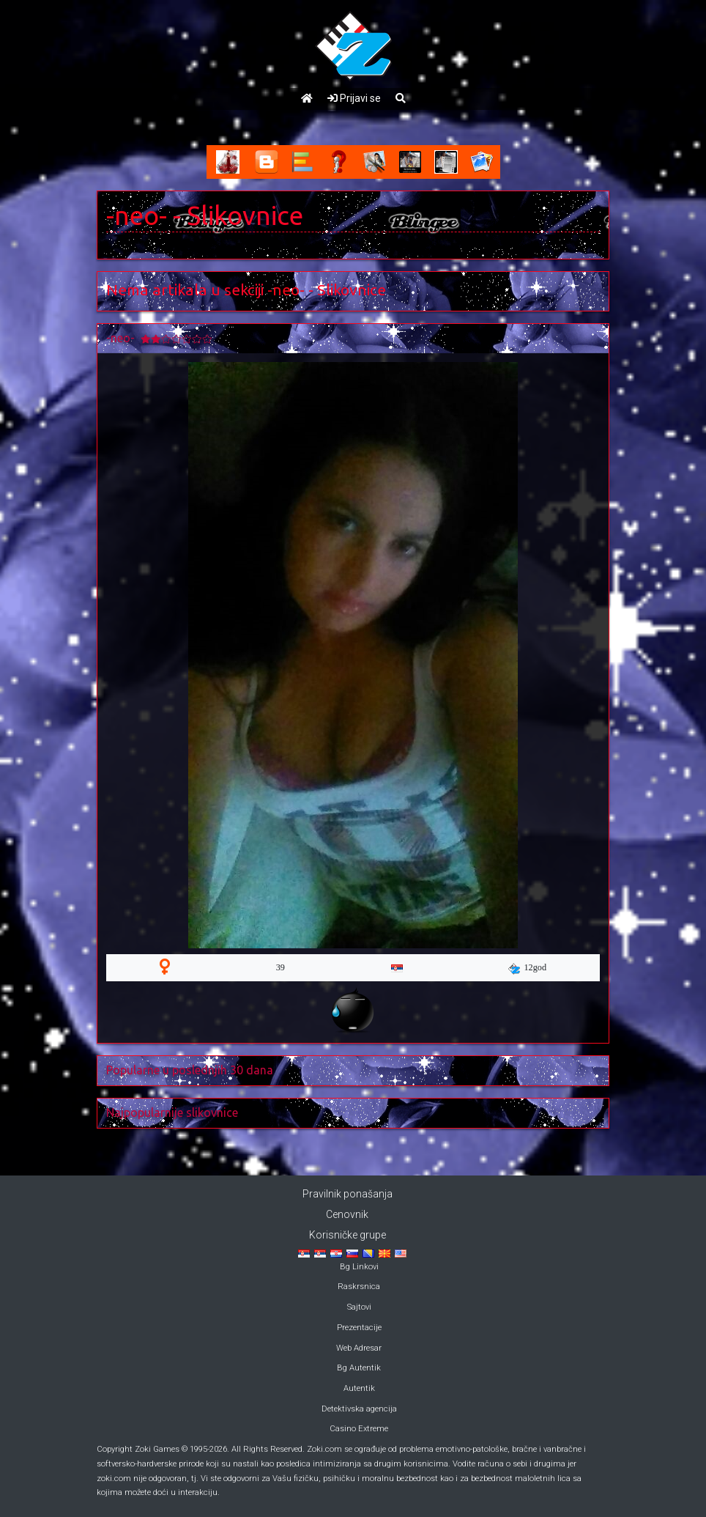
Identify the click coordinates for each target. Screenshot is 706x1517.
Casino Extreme (359, 1428)
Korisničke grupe (347, 1235)
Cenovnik (347, 1214)
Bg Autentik (359, 1368)
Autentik (359, 1388)
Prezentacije (359, 1327)
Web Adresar (359, 1348)
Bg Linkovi (359, 1266)
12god (527, 968)
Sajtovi (359, 1307)
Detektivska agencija (359, 1409)
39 (280, 967)
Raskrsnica (359, 1286)
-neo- (136, 215)
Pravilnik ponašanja (347, 1194)
